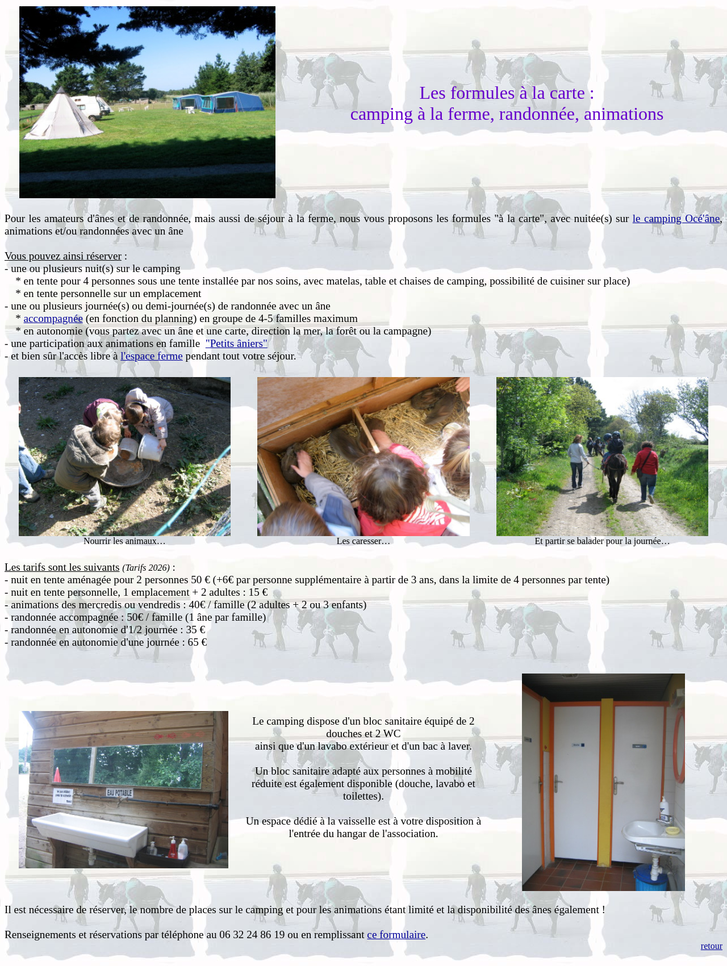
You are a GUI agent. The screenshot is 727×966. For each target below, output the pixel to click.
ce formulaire (396, 934)
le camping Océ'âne (676, 218)
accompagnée (53, 318)
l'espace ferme (151, 356)
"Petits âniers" (237, 343)
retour (711, 946)
